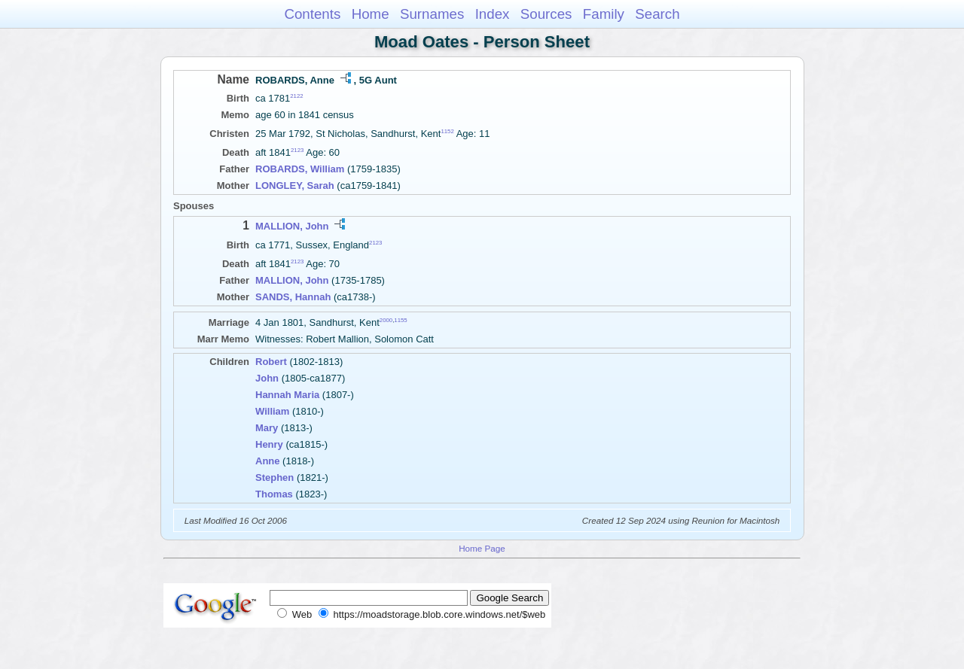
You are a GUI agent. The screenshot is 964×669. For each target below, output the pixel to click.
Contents (312, 14)
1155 (400, 320)
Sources (546, 14)
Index (492, 14)
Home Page (482, 548)
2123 (297, 150)
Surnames (432, 14)
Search (657, 14)
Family (603, 14)
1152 (447, 131)
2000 (386, 320)
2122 (296, 96)
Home (370, 14)
